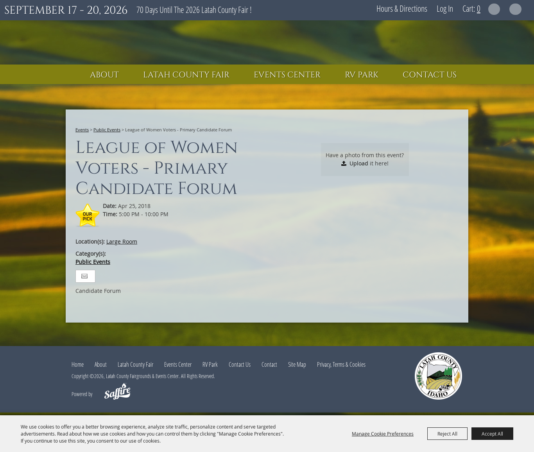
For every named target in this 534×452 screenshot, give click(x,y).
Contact (269, 364)
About (104, 75)
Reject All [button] (447, 433)
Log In (445, 8)
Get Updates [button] (515, 9)
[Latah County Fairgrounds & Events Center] (267, 42)
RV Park (361, 75)
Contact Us (430, 75)
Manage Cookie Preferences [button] (383, 433)
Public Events (106, 130)
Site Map (297, 364)
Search (494, 9)
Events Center (287, 75)
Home (78, 364)
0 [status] (478, 8)
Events (82, 130)
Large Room (121, 241)
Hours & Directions (401, 8)
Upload (358, 163)
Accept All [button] (492, 433)
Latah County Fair (186, 75)
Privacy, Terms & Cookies (341, 364)
